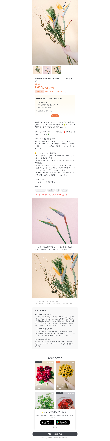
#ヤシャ (64, 190)
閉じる (55, 427)
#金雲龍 (50, 190)
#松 (58, 190)
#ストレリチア (40, 190)
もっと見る (55, 115)
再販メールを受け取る (55, 434)
